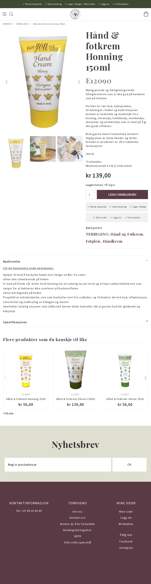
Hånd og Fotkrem (126, 234)
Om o (75, 511)
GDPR (77, 536)
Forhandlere (122, 4)
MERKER (7, 24)
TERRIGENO (22, 24)
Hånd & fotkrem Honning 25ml (26, 399)
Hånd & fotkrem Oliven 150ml (75, 399)
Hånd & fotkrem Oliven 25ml (125, 399)
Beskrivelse (11, 261)
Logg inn (105, 4)
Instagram (126, 548)
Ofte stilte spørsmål (77, 542)
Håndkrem (113, 241)
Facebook (126, 541)
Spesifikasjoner (15, 322)
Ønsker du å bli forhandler (77, 524)
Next (79, 82)
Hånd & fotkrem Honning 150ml (49, 24)
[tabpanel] (42, 82)
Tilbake (8, 413)
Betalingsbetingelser (77, 530)
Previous (7, 82)
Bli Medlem (126, 524)
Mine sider (89, 4)
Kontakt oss (78, 517)
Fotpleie (93, 241)
